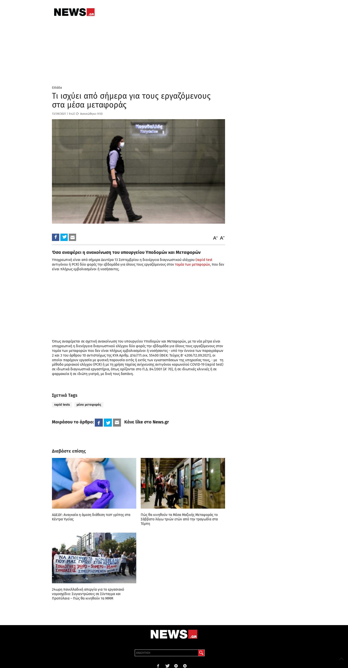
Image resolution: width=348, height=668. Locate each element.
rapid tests (62, 405)
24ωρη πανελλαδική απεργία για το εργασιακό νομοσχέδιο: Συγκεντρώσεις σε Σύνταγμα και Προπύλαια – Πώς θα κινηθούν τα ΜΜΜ (88, 593)
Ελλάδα (57, 88)
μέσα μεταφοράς (89, 405)
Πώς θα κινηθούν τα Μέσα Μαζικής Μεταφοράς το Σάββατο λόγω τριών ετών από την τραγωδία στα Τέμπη (179, 519)
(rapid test (204, 260)
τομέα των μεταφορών (192, 264)
